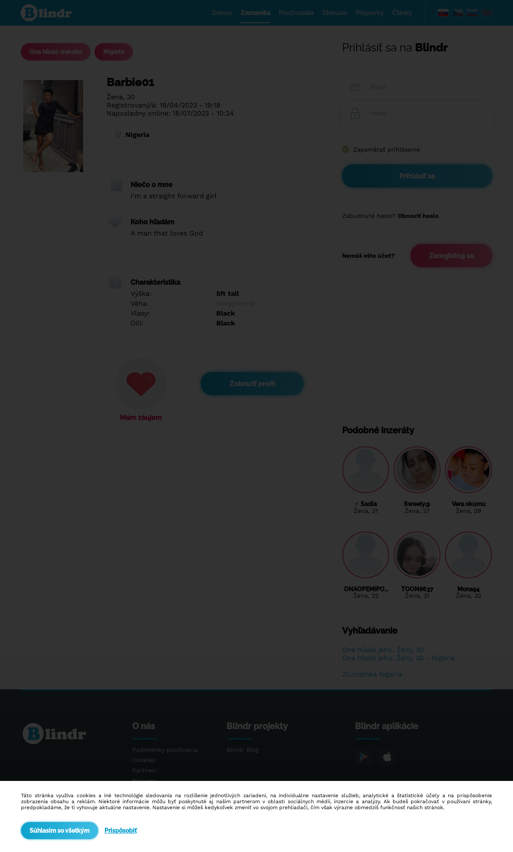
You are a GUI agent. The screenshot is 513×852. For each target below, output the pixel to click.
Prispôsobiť (120, 830)
